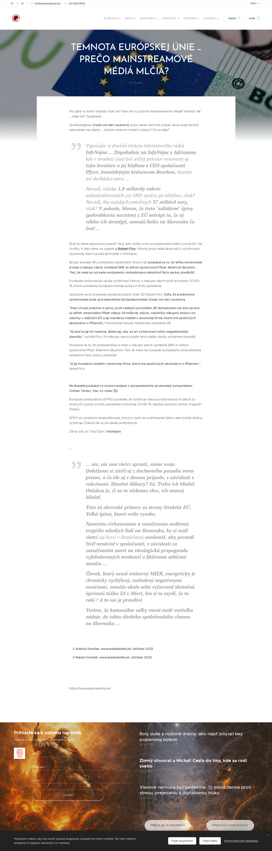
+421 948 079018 (76, 3)
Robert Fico (126, 249)
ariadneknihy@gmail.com (48, 3)
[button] (234, 18)
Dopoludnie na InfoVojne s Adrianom (155, 152)
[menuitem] (113, 18)
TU (115, 391)
